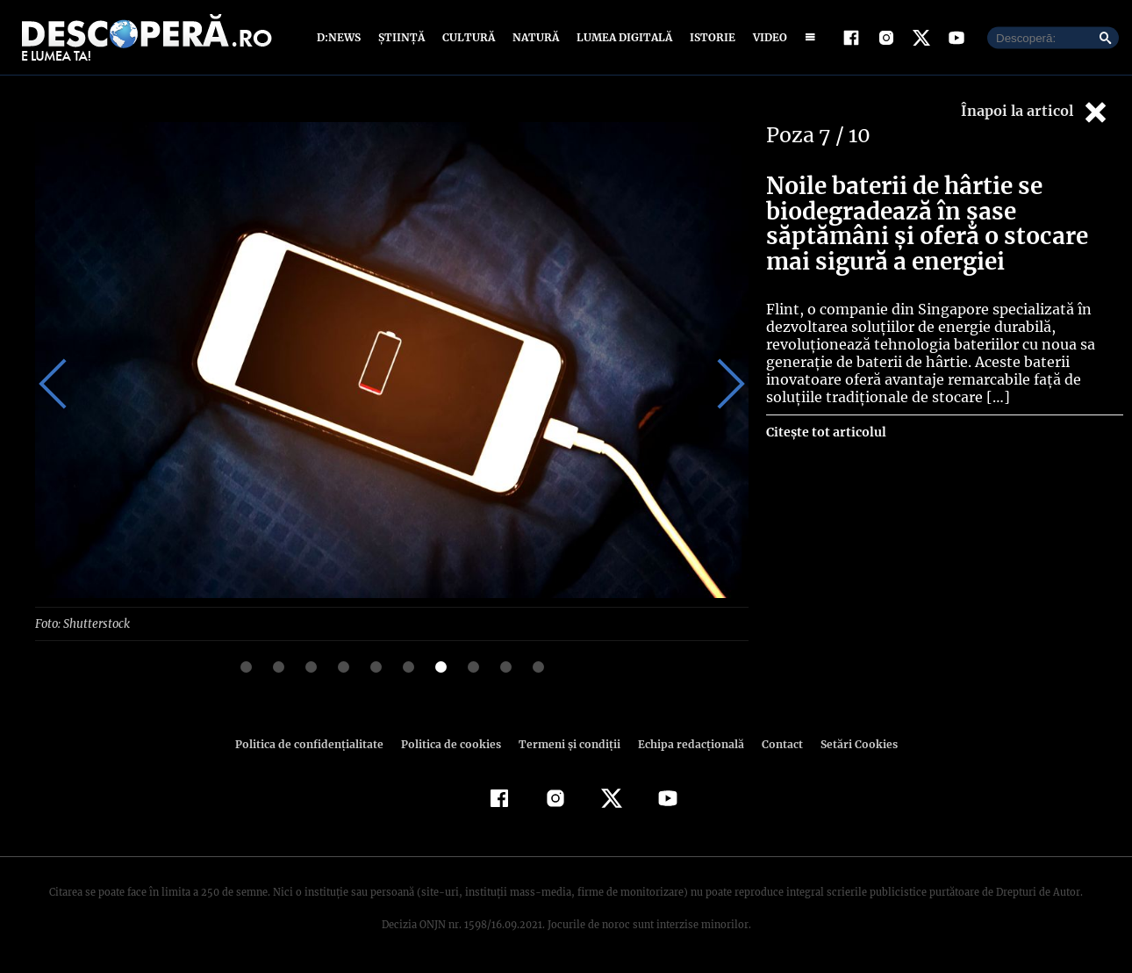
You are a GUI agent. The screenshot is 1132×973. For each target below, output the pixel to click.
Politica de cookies (452, 743)
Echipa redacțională (685, 743)
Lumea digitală (621, 37)
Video (766, 37)
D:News (341, 37)
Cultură (468, 37)
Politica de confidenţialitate (317, 743)
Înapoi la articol (1035, 112)
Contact (775, 743)
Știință (402, 37)
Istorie (709, 37)
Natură (534, 37)
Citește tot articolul (825, 432)
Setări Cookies (849, 743)
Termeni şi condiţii (567, 743)
